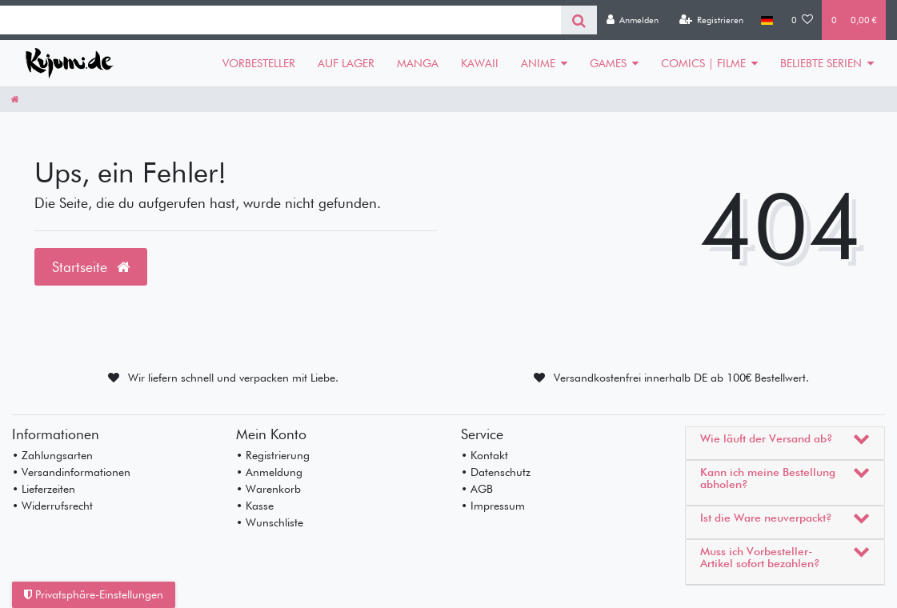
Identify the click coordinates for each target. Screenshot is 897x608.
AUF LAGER (346, 63)
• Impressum (493, 505)
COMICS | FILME (703, 63)
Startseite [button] (91, 266)
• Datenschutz (496, 472)
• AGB (477, 488)
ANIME (538, 63)
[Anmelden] (632, 20)
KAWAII (480, 63)
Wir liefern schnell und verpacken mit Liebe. (233, 377)
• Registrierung (273, 455)
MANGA (417, 63)
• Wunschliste (269, 522)
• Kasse (255, 505)
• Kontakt (484, 455)
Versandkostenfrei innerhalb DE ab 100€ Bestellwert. (682, 377)
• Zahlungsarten (52, 455)
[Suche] (579, 20)
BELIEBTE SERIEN (821, 63)
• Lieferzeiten (43, 488)
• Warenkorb (268, 488)
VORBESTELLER (258, 63)
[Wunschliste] (803, 20)
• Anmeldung (269, 472)
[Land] (767, 20)
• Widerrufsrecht (52, 505)
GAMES (608, 63)
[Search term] (280, 20)
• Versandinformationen (71, 472)
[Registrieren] (711, 20)
